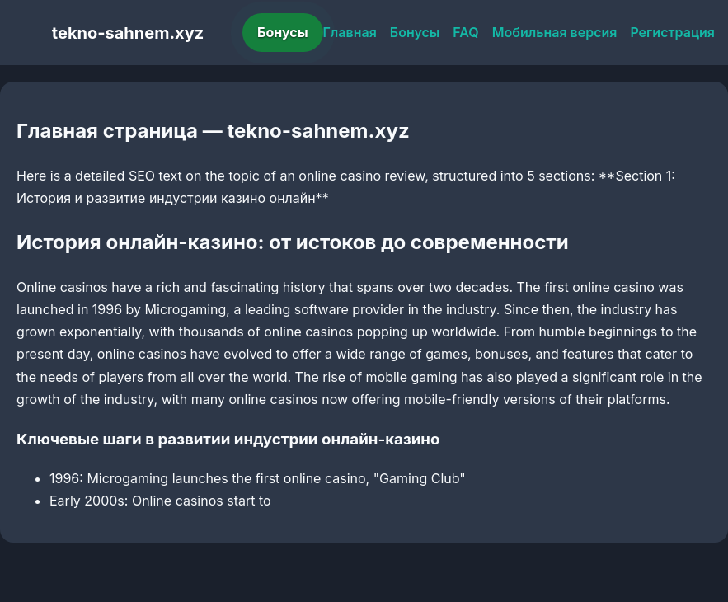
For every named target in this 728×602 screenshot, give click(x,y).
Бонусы (282, 32)
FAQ (465, 32)
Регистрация (672, 32)
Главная (350, 32)
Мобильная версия (555, 32)
